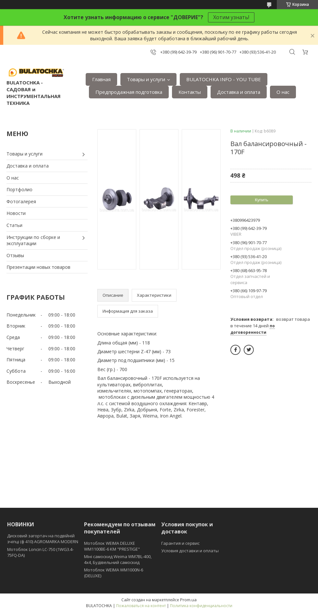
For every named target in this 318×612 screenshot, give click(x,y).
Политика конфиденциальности (201, 605)
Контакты (189, 92)
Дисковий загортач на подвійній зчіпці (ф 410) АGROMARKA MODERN (42, 538)
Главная (101, 79)
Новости (16, 213)
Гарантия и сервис (180, 543)
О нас (282, 92)
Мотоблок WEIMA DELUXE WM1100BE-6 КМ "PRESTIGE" (112, 546)
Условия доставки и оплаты (190, 551)
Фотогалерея (21, 201)
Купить (261, 199)
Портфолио (19, 189)
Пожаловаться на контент (141, 605)
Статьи (14, 225)
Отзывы (15, 255)
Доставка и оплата (238, 92)
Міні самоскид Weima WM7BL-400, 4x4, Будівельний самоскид (118, 559)
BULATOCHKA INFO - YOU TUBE (223, 79)
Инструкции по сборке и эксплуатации (33, 240)
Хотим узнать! (231, 17)
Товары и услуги (146, 79)
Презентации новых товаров (38, 267)
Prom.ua (188, 600)
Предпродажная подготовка (128, 92)
